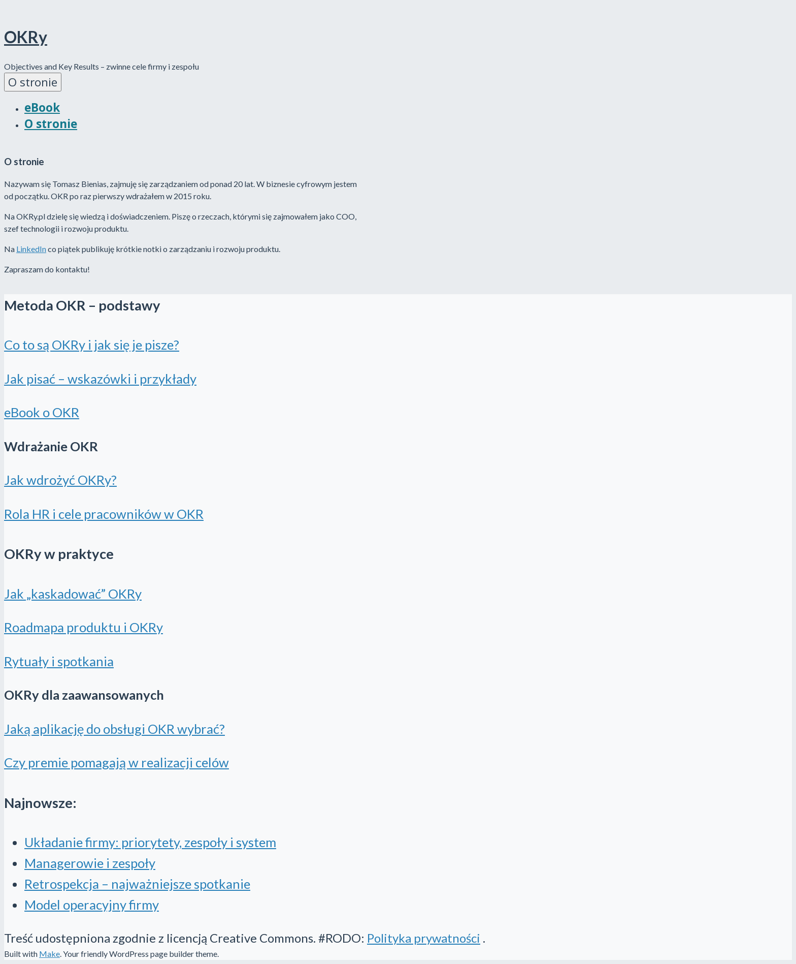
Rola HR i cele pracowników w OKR (104, 513)
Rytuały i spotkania (59, 661)
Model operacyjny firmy (91, 904)
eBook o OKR (41, 412)
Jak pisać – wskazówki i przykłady (100, 378)
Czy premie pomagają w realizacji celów (116, 762)
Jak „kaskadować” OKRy (73, 593)
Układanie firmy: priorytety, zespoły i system (150, 842)
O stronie (32, 82)
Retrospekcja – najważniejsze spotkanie (137, 883)
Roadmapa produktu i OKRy (83, 627)
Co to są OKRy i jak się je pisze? (91, 344)
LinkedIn (31, 249)
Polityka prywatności (423, 937)
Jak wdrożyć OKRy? (60, 479)
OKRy (25, 37)
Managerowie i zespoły (89, 862)
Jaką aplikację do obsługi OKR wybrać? (114, 728)
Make (49, 953)
